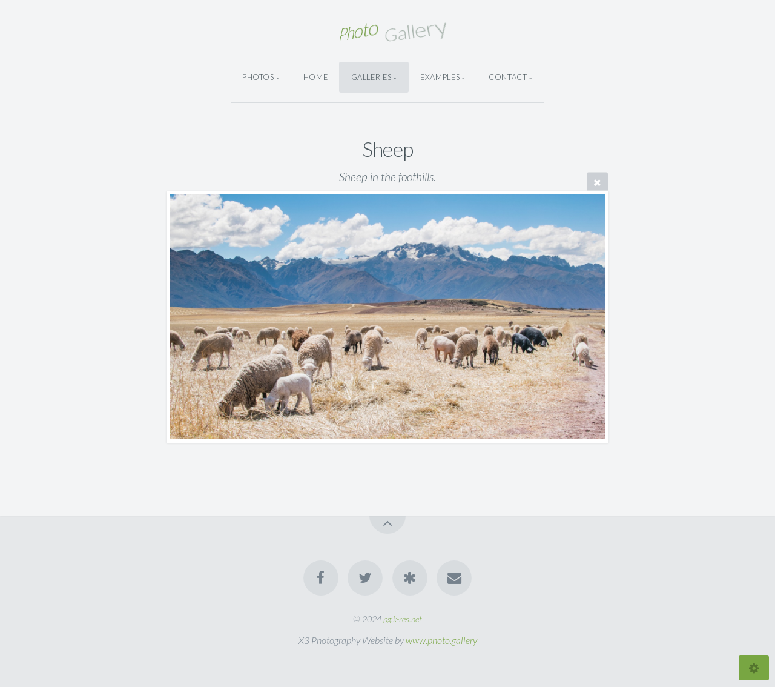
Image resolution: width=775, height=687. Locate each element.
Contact (508, 77)
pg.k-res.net (402, 619)
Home (315, 77)
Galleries (371, 77)
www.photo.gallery (441, 640)
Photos (258, 77)
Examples (440, 77)
